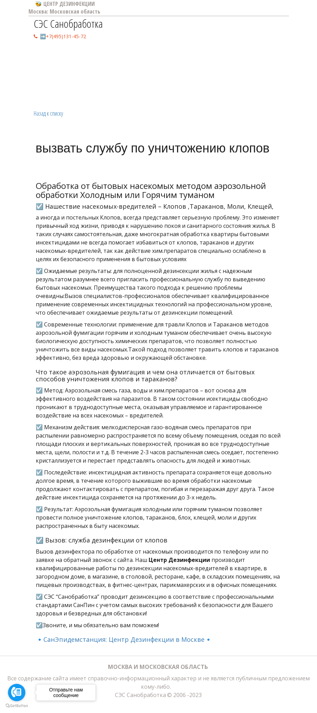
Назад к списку (48, 113)
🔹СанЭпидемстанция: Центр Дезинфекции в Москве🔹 (124, 639)
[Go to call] (16, 692)
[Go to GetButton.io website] (17, 706)
